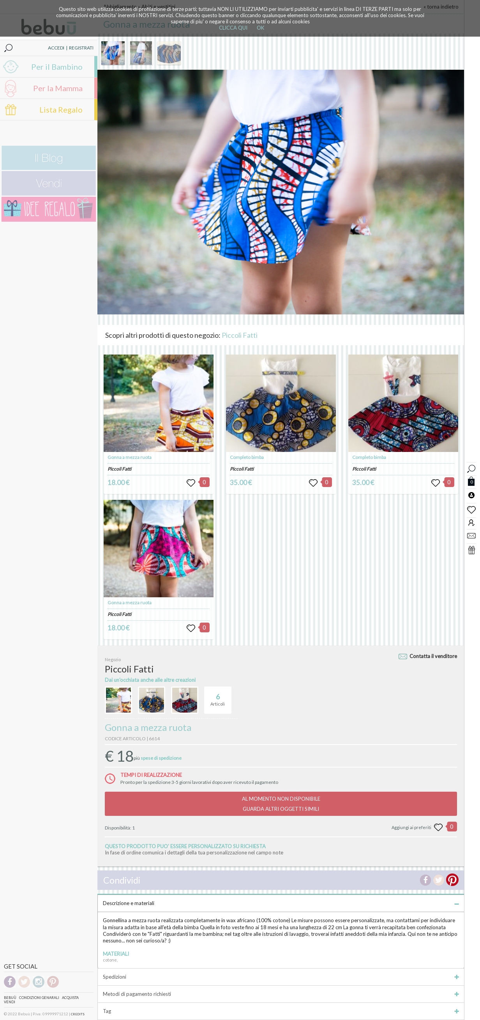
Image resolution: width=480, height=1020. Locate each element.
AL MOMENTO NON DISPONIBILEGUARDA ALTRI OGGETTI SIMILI (281, 804)
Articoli (217, 696)
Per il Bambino (57, 66)
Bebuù (10, 997)
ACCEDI (56, 48)
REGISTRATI (81, 48)
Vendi (9, 1002)
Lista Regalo (61, 109)
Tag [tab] (281, 1011)
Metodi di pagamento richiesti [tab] (281, 994)
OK (260, 28)
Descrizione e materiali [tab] (281, 903)
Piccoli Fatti (240, 335)
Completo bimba (247, 457)
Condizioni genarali (39, 997)
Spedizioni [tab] (281, 977)
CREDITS (78, 1014)
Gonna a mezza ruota (130, 457)
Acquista (70, 997)
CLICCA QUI (233, 28)
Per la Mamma (58, 88)
